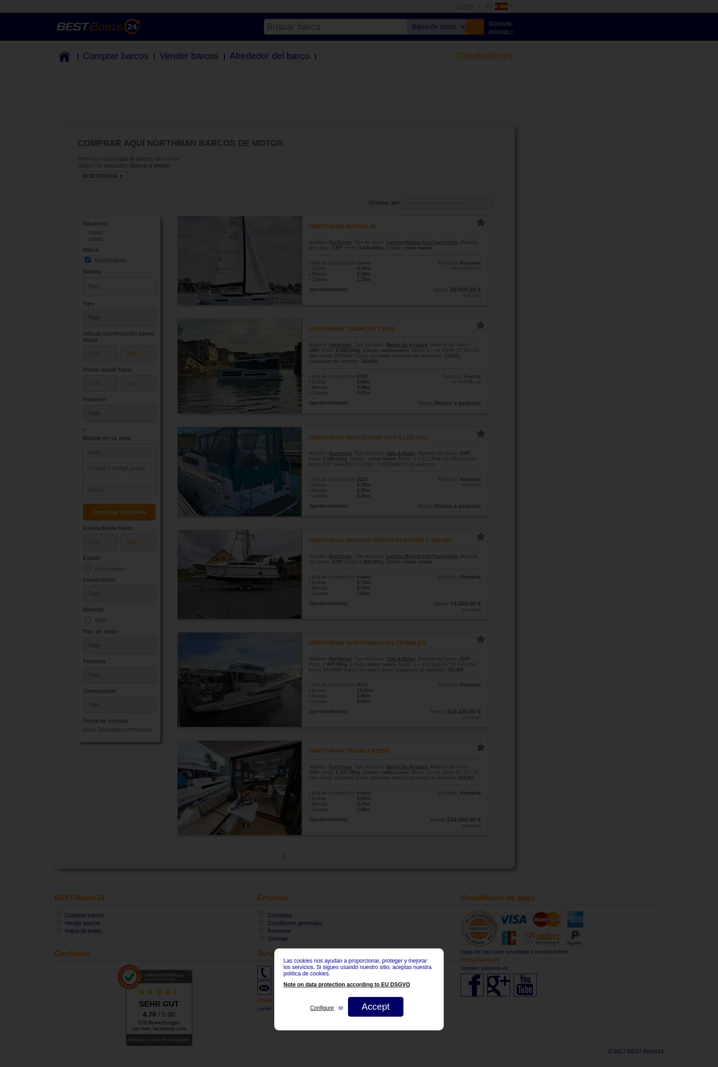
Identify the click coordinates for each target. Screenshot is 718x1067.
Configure (322, 1008)
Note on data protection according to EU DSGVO (346, 984)
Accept (376, 1007)
